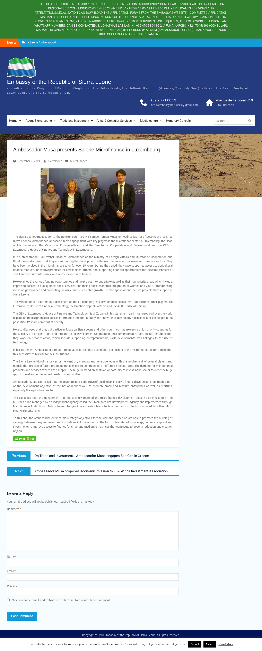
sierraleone (55, 161)
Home (13, 121)
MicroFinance (78, 161)
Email (11, 571)
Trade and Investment (74, 121)
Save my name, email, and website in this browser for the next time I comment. (61, 600)
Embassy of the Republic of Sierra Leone (59, 82)
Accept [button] (195, 644)
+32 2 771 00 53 (163, 100)
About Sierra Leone (39, 121)
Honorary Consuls (178, 121)
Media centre (149, 121)
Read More (226, 644)
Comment (14, 509)
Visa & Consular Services (114, 121)
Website (12, 585)
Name (11, 556)
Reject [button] (209, 644)
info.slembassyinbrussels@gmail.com (174, 105)
